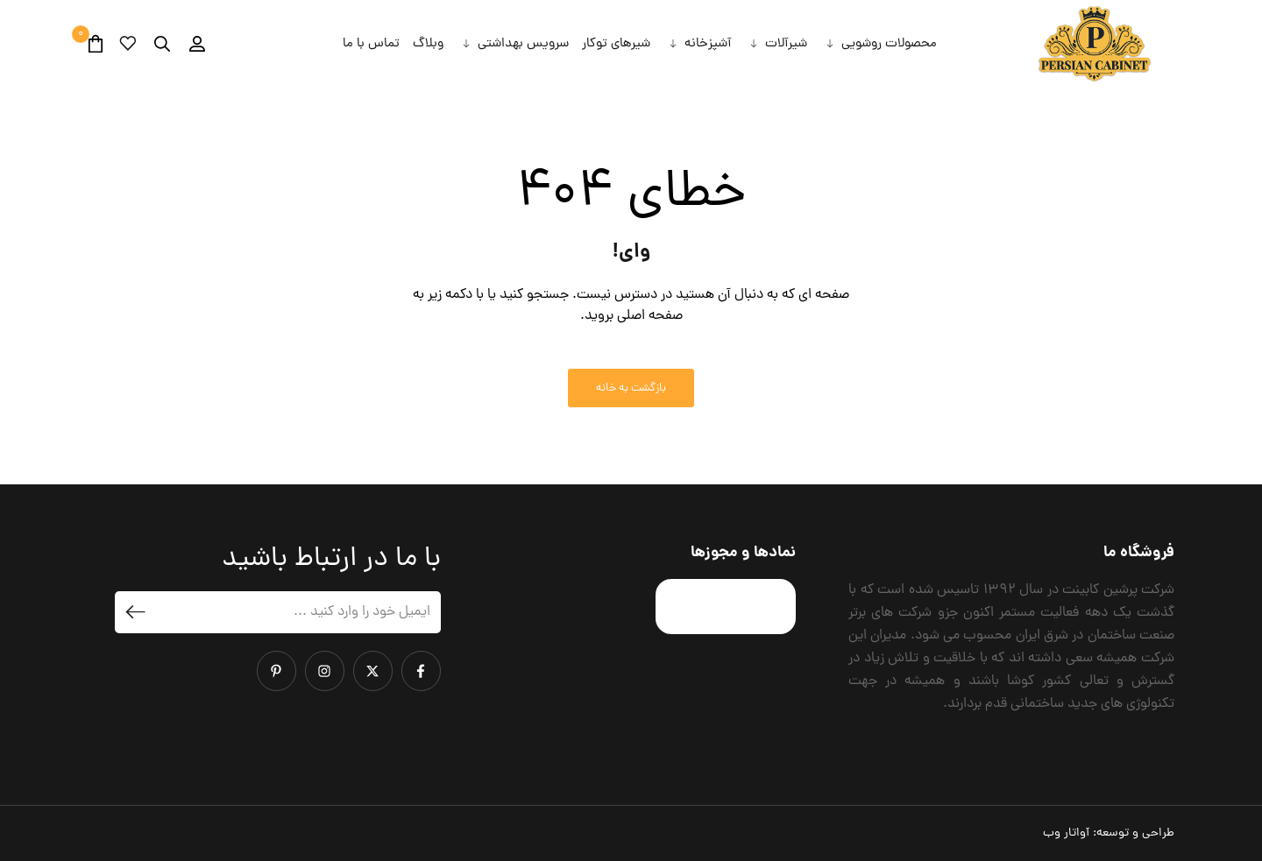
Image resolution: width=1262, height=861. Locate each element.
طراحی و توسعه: (1108, 833)
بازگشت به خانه (631, 388)
